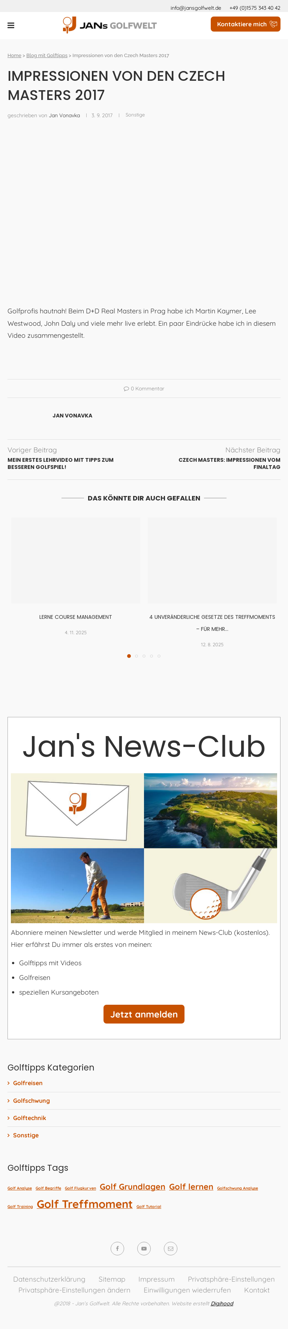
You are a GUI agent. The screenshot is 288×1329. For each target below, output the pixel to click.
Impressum (156, 1279)
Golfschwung (31, 1100)
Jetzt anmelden (144, 1014)
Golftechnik (29, 1118)
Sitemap (112, 1279)
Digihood (222, 1303)
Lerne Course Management (75, 617)
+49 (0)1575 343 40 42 (255, 8)
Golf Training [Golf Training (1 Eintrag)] (20, 1206)
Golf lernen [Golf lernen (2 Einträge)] (191, 1186)
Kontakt (257, 1289)
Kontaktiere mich (242, 24)
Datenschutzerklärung (49, 1279)
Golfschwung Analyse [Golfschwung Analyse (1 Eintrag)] (237, 1188)
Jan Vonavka (64, 115)
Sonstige (26, 1135)
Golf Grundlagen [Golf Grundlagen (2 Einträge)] (132, 1186)
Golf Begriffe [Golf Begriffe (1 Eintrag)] (48, 1188)
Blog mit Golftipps (47, 55)
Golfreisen (28, 1083)
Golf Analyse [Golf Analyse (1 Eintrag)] (20, 1188)
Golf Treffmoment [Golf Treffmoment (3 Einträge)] (85, 1204)
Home (14, 55)
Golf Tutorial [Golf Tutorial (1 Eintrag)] (148, 1206)
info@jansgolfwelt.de (196, 8)
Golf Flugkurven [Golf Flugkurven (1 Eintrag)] (80, 1188)
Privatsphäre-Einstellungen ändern (74, 1289)
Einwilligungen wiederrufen (187, 1289)
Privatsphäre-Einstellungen (231, 1279)
